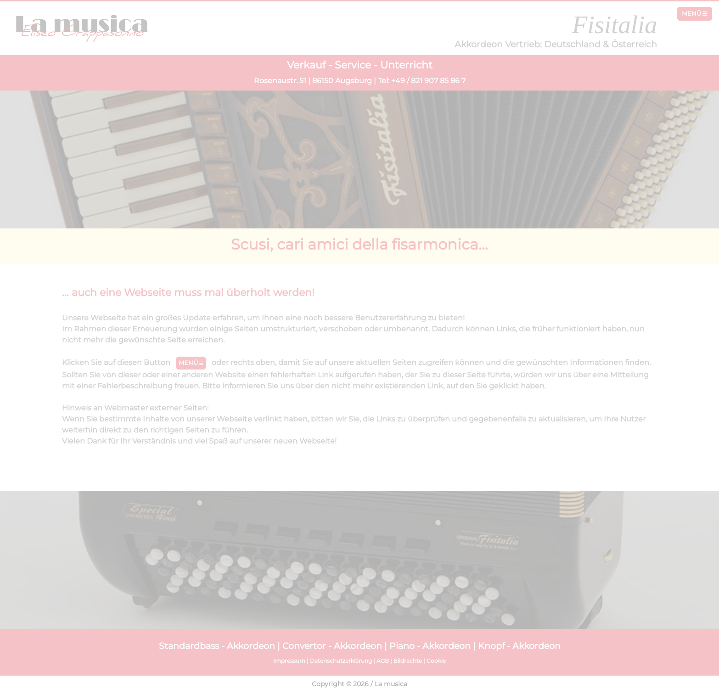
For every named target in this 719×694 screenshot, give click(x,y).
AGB (382, 660)
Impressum (289, 660)
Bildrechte (407, 660)
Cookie (436, 660)
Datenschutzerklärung (341, 660)
